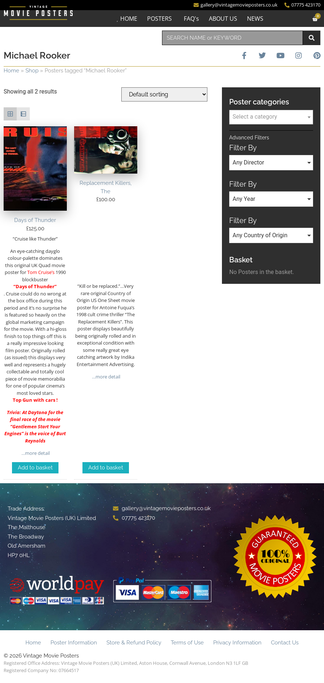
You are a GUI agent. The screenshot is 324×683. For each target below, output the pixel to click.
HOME (128, 19)
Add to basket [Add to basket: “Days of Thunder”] (35, 467)
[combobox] (232, 38)
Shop (32, 70)
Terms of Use (187, 642)
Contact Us (285, 642)
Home (11, 70)
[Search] (311, 38)
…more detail (35, 453)
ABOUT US (222, 19)
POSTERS (158, 19)
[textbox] (271, 116)
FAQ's (190, 19)
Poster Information (73, 642)
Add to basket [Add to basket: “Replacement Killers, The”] (105, 467)
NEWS (254, 19)
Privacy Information (237, 642)
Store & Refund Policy (133, 642)
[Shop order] (164, 94)
